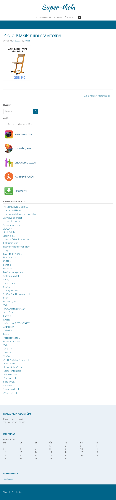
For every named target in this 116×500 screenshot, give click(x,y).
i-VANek (7, 261)
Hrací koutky (9, 257)
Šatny (6, 279)
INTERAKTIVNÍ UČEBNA (15, 206)
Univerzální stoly (11, 341)
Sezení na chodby (12, 389)
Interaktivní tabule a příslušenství (19, 214)
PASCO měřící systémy (14, 308)
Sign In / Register (43, 17)
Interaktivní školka (12, 210)
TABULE (7, 352)
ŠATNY (6, 319)
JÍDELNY (7, 228)
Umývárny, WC (10, 301)
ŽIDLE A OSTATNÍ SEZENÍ (16, 360)
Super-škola (58, 7)
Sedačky (7, 385)
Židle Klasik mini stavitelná (98, 95)
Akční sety (8, 326)
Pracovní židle (10, 378)
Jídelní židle (9, 235)
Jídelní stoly (9, 232)
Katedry (7, 330)
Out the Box (17, 492)
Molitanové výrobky (13, 272)
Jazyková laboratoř (12, 217)
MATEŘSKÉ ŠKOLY (12, 254)
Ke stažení (8, 479)
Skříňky (6, 287)
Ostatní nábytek (11, 276)
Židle (5, 305)
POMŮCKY (9, 312)
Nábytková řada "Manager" (16, 246)
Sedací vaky (9, 283)
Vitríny (6, 356)
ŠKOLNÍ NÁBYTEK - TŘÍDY (16, 323)
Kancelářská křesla (12, 367)
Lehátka (7, 264)
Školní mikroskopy (12, 221)
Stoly (5, 250)
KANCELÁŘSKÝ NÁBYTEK (16, 239)
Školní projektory (11, 225)
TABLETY (7, 349)
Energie (7, 315)
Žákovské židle (10, 393)
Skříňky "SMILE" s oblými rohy (17, 294)
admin (27, 40)
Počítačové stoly (11, 337)
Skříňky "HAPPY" (11, 290)
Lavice (6, 334)
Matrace (7, 268)
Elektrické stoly (10, 242)
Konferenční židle (12, 370)
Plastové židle (10, 374)
